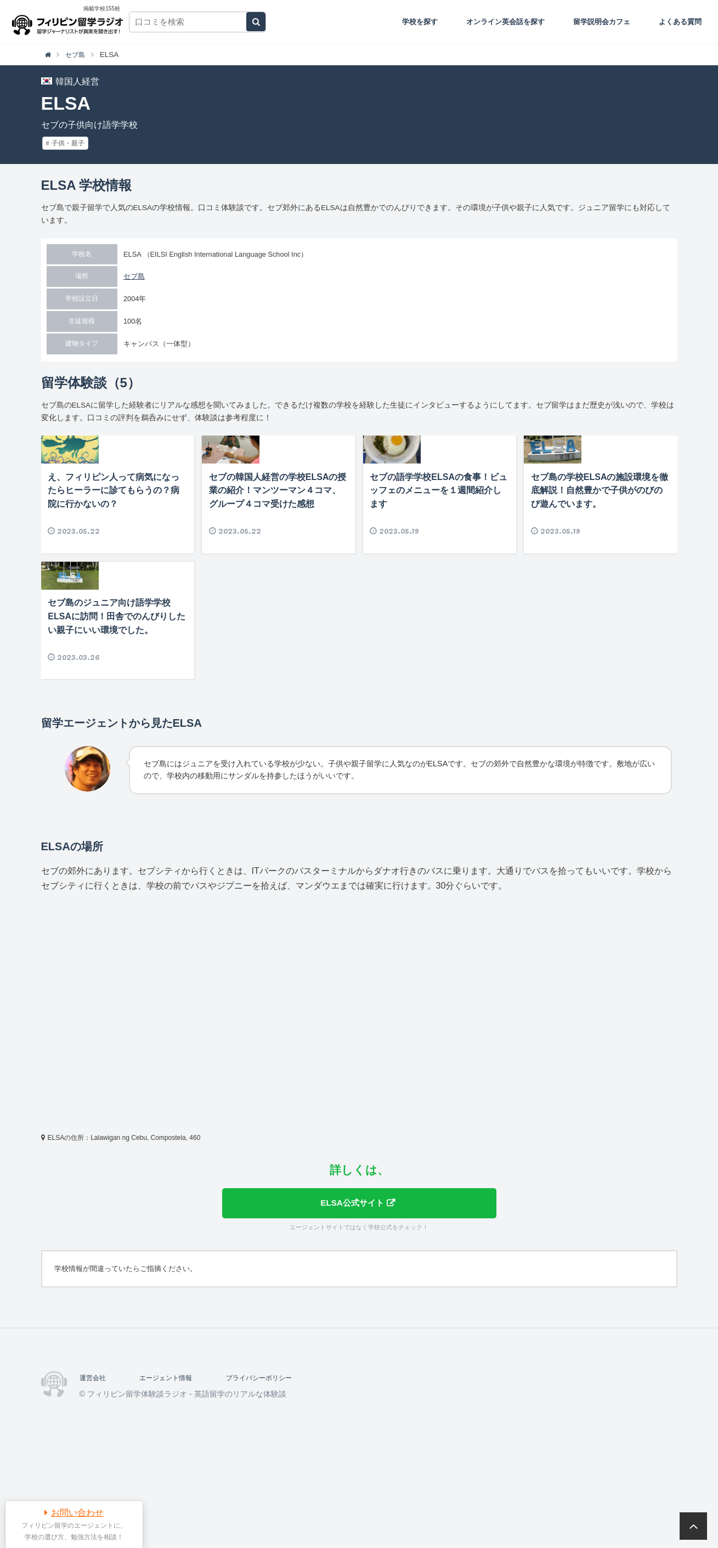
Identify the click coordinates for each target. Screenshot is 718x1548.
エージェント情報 (174, 1461)
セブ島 (134, 276)
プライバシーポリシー (277, 1461)
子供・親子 (68, 143)
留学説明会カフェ (601, 22)
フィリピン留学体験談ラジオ (70, 22)
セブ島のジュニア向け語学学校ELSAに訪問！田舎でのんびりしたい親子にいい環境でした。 (116, 698)
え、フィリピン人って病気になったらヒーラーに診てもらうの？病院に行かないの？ (113, 531)
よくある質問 (680, 22)
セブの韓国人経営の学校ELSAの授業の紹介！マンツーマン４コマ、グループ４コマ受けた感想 (278, 531)
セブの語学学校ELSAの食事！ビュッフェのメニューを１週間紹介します (438, 531)
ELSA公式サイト (351, 1285)
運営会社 (95, 1461)
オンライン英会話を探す (505, 22)
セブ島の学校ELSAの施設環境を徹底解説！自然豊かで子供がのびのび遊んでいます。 (600, 531)
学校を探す (420, 22)
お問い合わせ (77, 1512)
